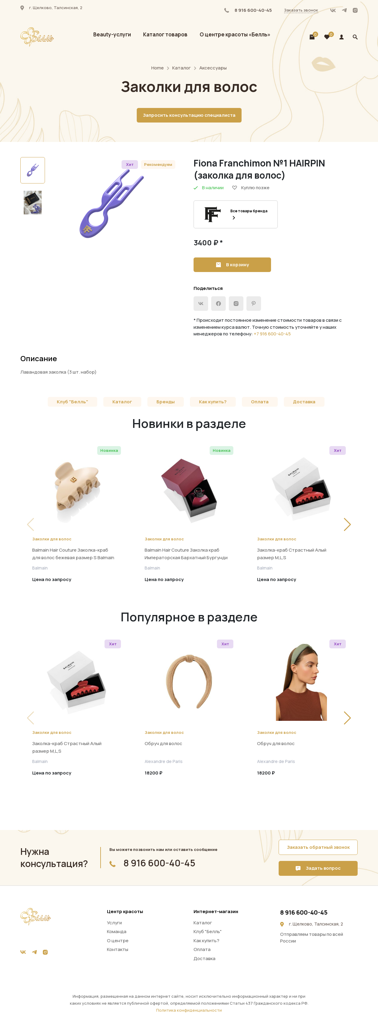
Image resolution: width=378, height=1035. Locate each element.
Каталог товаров (165, 34)
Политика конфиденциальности (189, 1010)
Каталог (181, 68)
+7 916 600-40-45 (272, 334)
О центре (118, 940)
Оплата (260, 401)
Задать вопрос (318, 868)
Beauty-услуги (112, 34)
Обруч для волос (163, 743)
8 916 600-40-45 (248, 10)
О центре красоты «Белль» (235, 34)
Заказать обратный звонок (318, 847)
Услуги (114, 922)
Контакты (117, 949)
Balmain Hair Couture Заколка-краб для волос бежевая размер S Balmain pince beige (73, 557)
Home (157, 68)
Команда (116, 931)
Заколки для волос (51, 539)
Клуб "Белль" (72, 401)
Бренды (165, 401)
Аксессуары (213, 68)
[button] (347, 524)
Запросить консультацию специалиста (189, 115)
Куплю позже (251, 187)
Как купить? (213, 401)
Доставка (304, 401)
